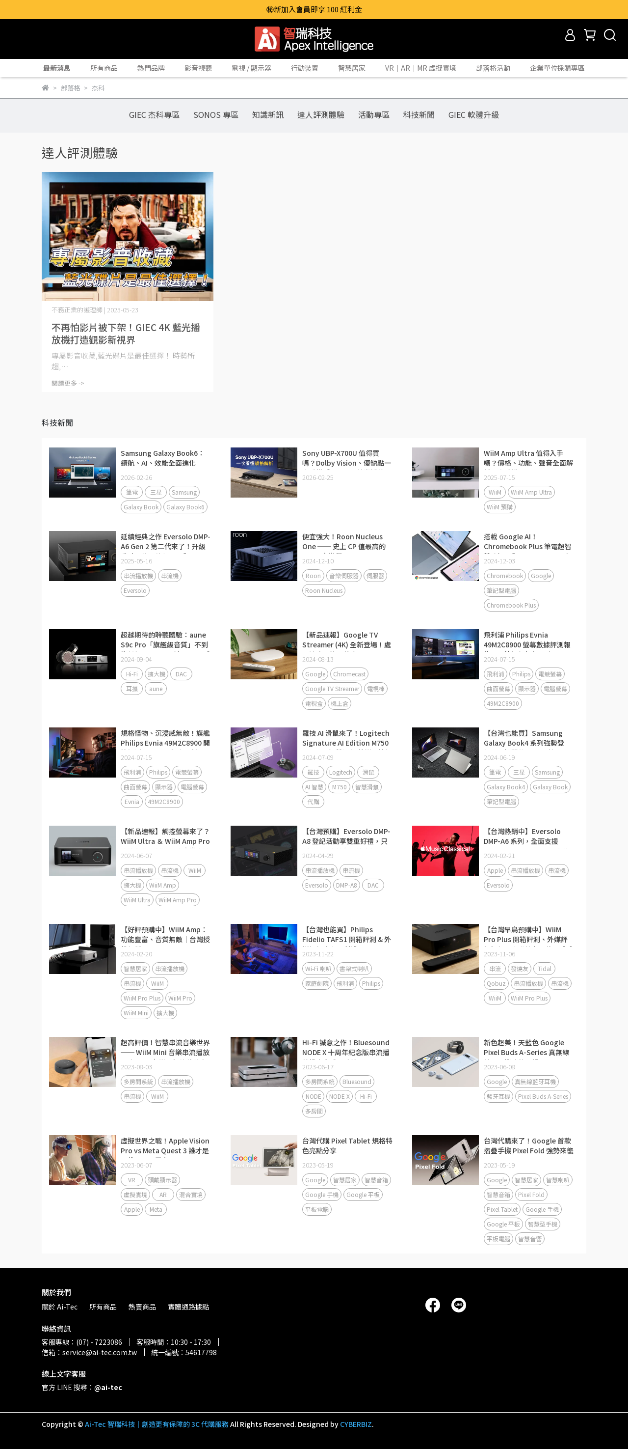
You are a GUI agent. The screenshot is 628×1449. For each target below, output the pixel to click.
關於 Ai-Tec (60, 1306)
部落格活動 (493, 68)
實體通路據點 (188, 1306)
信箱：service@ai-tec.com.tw (89, 1352)
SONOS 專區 (215, 114)
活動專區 (374, 114)
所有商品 (104, 68)
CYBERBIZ (356, 1424)
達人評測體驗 (320, 114)
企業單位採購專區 (557, 68)
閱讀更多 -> (68, 383)
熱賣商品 (142, 1306)
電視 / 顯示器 (251, 68)
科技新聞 (419, 114)
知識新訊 (268, 114)
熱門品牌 (151, 68)
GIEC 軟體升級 (473, 114)
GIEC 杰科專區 (154, 114)
